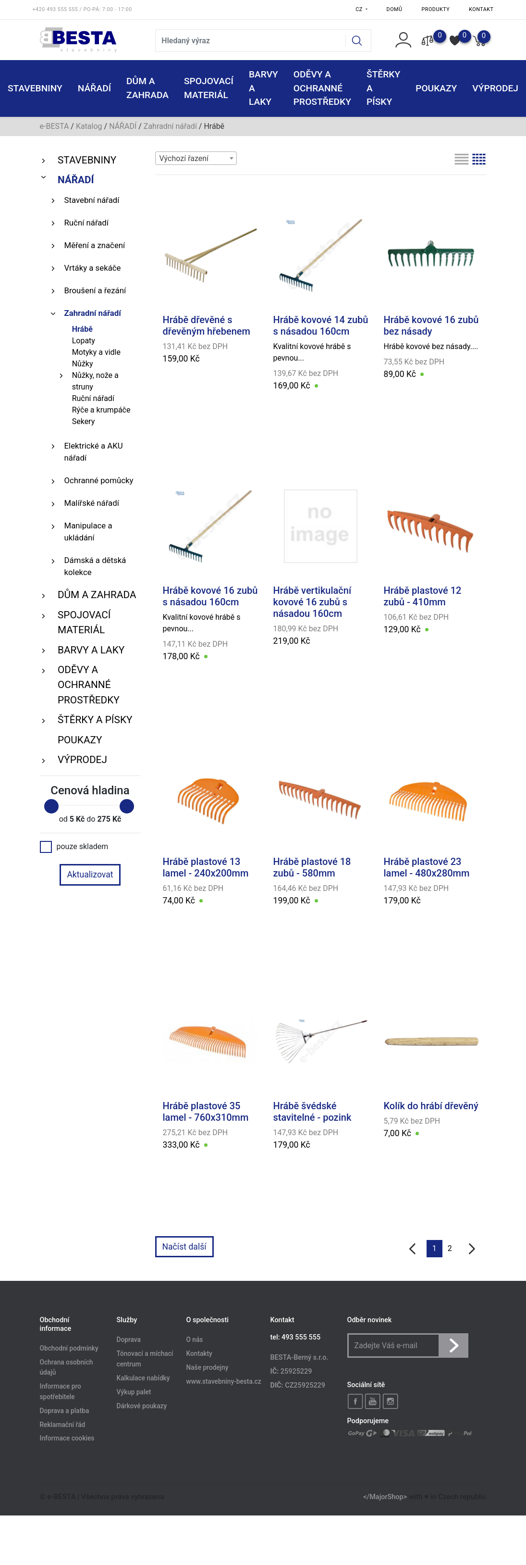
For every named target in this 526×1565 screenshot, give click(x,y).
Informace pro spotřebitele (60, 1392)
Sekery (83, 421)
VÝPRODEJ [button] (495, 88)
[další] (472, 1249)
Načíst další (184, 1247)
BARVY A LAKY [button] (263, 88)
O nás (194, 1340)
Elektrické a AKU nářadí (93, 452)
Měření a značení (94, 245)
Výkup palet (134, 1392)
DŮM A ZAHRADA (97, 595)
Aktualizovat (90, 874)
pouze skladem (74, 846)
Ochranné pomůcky (99, 480)
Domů (395, 9)
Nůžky (82, 363)
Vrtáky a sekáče (92, 268)
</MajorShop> (385, 1497)
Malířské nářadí (91, 503)
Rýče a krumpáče (101, 409)
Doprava (129, 1340)
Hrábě (82, 329)
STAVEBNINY (87, 160)
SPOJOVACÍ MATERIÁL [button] (208, 87)
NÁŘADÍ (122, 126)
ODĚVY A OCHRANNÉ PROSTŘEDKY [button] (322, 88)
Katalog (89, 126)
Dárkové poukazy (142, 1406)
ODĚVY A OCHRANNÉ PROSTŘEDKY (89, 684)
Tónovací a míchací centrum (145, 1359)
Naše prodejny (207, 1368)
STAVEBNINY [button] (35, 88)
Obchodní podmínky (69, 1348)
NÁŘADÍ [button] (94, 88)
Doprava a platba (64, 1411)
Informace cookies (67, 1438)
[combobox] (196, 158)
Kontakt (481, 9)
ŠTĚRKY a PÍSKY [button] (383, 88)
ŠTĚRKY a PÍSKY (95, 720)
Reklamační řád (63, 1424)
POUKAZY (436, 88)
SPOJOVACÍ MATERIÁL (84, 622)
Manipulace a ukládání (88, 531)
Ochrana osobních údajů (66, 1367)
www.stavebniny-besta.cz (223, 1382)
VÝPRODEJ (82, 759)
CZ (359, 9)
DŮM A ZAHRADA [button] (147, 87)
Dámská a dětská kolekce (95, 566)
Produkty (436, 9)
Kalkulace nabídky (143, 1378)
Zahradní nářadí (170, 126)
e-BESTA (54, 126)
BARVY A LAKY (91, 650)
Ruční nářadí (86, 222)
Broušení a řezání (95, 290)
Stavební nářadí (92, 200)
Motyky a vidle (96, 352)
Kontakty (199, 1354)
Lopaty (83, 340)
